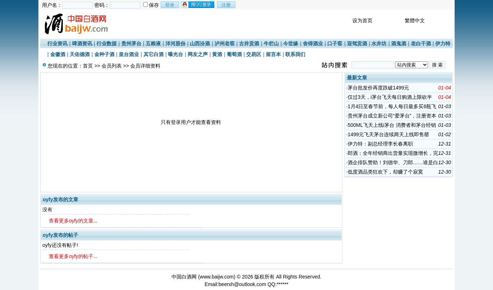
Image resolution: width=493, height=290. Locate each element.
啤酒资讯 (82, 43)
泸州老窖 (225, 43)
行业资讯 (57, 43)
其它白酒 (154, 54)
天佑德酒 (80, 54)
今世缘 (290, 43)
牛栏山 (271, 43)
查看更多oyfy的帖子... (73, 256)
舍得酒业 (313, 43)
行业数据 (107, 43)
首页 (88, 66)
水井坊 (378, 43)
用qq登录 (198, 4)
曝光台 (175, 54)
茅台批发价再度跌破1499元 (378, 88)
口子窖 (334, 43)
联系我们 (295, 54)
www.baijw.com (217, 277)
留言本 (273, 54)
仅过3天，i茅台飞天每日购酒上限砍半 (390, 97)
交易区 (253, 54)
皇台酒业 (129, 54)
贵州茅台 (131, 43)
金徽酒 (57, 54)
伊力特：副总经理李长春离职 (380, 144)
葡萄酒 (234, 54)
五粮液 (153, 43)
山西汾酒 (200, 43)
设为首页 (362, 20)
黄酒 (217, 54)
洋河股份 (175, 43)
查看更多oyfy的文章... (73, 221)
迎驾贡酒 (357, 43)
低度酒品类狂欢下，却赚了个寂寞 (385, 172)
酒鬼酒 (398, 43)
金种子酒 (104, 54)
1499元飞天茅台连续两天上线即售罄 (388, 134)
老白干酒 (421, 43)
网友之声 (198, 54)
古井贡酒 (249, 43)
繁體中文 (415, 20)
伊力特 (442, 43)
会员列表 (112, 66)
